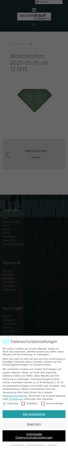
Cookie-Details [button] (18, 443)
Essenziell (10, 403)
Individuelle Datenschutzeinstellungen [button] (34, 434)
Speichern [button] (34, 423)
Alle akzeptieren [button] (34, 413)
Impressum (52, 443)
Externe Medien (52, 403)
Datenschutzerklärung (15, 395)
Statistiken (29, 403)
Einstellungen (16, 398)
